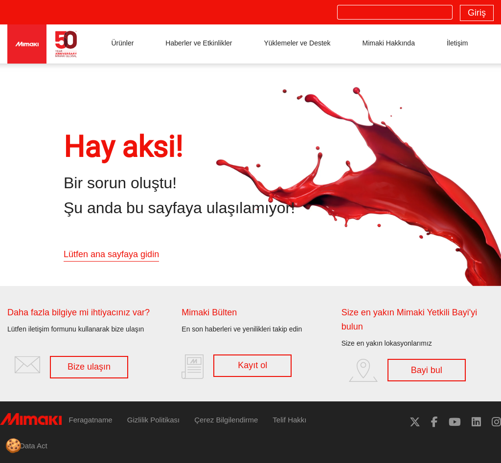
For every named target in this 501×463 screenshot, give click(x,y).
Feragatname (91, 420)
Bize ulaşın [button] (89, 367)
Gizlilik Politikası (153, 420)
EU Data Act (27, 445)
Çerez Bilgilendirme (226, 420)
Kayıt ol (252, 365)
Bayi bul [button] (426, 370)
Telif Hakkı (289, 420)
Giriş (477, 13)
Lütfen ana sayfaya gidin (111, 254)
